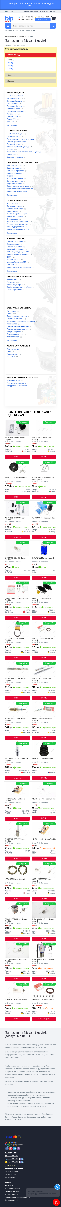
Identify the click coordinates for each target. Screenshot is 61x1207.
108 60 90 (25, 17)
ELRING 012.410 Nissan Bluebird (16, 999)
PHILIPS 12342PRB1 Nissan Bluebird (15, 800)
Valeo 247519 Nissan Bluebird (16, 477)
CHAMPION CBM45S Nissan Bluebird (15, 559)
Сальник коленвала (14, 173)
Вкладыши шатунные (15, 181)
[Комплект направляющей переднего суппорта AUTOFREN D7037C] (17, 508)
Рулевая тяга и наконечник (17, 224)
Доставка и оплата (30, 11)
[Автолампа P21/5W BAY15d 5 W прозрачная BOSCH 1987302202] (44, 870)
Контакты (44, 11)
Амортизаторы (13, 203)
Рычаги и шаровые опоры (17, 214)
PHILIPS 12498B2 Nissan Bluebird (44, 839)
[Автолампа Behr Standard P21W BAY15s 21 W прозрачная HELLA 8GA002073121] (44, 950)
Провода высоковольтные (17, 316)
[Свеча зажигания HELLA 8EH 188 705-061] (17, 749)
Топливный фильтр (14, 106)
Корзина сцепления (14, 247)
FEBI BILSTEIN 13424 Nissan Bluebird (42, 719)
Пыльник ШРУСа (13, 259)
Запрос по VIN (42, 19)
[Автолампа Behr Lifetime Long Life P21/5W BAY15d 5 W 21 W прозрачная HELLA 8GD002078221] (44, 910)
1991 (10, 66)
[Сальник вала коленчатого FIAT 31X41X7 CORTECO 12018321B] (44, 629)
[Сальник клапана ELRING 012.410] (17, 990)
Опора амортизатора (15, 209)
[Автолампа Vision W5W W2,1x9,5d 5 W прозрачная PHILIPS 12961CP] (44, 789)
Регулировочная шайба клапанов (20, 189)
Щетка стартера (13, 337)
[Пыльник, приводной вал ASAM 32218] (44, 749)
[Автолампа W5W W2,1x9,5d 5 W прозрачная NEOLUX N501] (44, 548)
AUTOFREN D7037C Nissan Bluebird (15, 519)
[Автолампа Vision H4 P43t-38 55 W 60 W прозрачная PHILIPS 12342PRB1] (17, 789)
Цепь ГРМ (11, 122)
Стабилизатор (12, 219)
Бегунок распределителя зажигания (21, 321)
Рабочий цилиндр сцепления (18, 254)
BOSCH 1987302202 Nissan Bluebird (42, 880)
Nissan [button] (11, 75)
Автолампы (11, 311)
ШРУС (9, 257)
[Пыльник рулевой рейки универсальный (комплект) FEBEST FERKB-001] (44, 589)
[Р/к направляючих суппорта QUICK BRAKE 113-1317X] (17, 589)
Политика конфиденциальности (17, 1197)
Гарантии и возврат (12, 1191)
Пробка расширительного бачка (19, 287)
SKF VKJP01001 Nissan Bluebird (43, 518)
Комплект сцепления (15, 241)
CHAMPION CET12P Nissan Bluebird (15, 840)
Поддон (10, 176)
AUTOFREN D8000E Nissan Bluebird (15, 438)
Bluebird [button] (11, 81)
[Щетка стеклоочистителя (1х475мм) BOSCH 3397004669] (44, 669)
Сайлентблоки (12, 211)
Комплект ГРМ (12, 116)
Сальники (11, 265)
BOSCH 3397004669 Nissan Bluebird (42, 679)
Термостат (11, 282)
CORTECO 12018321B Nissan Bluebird (42, 639)
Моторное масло (13, 109)
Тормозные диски (14, 136)
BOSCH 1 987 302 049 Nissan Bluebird (16, 920)
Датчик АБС (12, 154)
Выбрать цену (44, 1019)
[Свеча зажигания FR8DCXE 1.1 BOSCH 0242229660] (17, 709)
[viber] (18, 1148)
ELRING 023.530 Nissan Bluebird (43, 999)
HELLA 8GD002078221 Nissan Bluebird (43, 920)
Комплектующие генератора (18, 326)
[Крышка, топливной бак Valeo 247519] (17, 468)
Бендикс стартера (14, 332)
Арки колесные (13, 354)
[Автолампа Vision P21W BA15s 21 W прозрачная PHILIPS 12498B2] (44, 830)
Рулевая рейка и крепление (18, 222)
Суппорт (10, 149)
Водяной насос (13, 279)
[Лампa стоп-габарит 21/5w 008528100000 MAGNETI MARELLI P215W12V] (44, 468)
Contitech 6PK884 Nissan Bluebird (14, 639)
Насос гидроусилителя (16, 227)
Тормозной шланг (14, 144)
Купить (17, 457)
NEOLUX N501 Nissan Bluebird (43, 558)
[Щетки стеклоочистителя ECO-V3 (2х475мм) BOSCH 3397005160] (17, 669)
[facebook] (7, 1148)
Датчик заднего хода (15, 334)
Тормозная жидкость (15, 96)
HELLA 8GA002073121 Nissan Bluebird (43, 960)
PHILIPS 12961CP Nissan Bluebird (44, 799)
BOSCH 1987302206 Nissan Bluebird (42, 438)
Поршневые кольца (14, 166)
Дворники (11, 356)
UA (7, 12)
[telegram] (14, 1148)
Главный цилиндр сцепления (18, 252)
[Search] (53, 26)
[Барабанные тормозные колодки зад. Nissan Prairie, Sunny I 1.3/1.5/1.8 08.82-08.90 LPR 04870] (17, 870)
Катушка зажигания (15, 319)
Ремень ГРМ (12, 114)
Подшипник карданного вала (18, 229)
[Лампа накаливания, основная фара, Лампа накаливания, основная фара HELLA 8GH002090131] (17, 950)
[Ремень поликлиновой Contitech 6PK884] (17, 629)
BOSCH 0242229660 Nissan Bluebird (15, 719)
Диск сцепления (13, 244)
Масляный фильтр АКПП (16, 262)
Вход (52, 11)
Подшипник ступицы (15, 216)
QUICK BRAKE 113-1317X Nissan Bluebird (17, 599)
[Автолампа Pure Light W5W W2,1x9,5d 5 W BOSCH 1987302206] (44, 428)
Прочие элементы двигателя (18, 186)
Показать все (12, 125)
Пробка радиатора (14, 285)
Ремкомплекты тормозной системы (21, 139)
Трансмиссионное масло (16, 111)
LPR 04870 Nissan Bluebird (15, 879)
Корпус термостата (14, 290)
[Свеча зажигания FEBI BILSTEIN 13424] (44, 709)
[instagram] (11, 1148)
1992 (10, 69)
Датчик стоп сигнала (15, 157)
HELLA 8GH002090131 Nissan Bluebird (16, 960)
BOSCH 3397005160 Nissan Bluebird (15, 679)
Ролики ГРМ (11, 119)
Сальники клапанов (14, 168)
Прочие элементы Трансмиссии (19, 267)
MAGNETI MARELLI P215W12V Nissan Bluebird (43, 478)
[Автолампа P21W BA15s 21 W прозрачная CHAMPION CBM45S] (17, 548)
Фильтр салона (13, 104)
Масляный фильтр (14, 98)
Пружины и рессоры (14, 206)
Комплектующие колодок (17, 141)
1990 (10, 63)
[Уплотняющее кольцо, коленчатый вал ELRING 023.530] (44, 990)
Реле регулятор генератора (18, 329)
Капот (9, 351)
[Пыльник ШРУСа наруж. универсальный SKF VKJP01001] (44, 508)
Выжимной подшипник (16, 249)
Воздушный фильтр (14, 101)
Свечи (9, 313)
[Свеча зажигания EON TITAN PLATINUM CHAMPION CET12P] (17, 830)
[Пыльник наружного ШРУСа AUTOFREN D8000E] (17, 428)
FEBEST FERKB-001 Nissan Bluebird (41, 599)
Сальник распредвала (15, 171)
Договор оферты (11, 1194)
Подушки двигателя (14, 184)
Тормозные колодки (15, 134)
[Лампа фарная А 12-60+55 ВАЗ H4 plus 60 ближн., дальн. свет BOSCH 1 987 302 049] (17, 910)
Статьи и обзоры (11, 1200)
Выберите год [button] (14, 55)
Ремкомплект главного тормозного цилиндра (25, 152)
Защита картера (13, 349)
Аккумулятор (12, 324)
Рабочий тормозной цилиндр (18, 147)
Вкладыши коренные (15, 178)
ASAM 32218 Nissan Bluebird (42, 758)
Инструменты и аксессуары (17, 386)
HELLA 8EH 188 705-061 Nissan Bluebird (16, 759)
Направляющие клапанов (17, 191)
